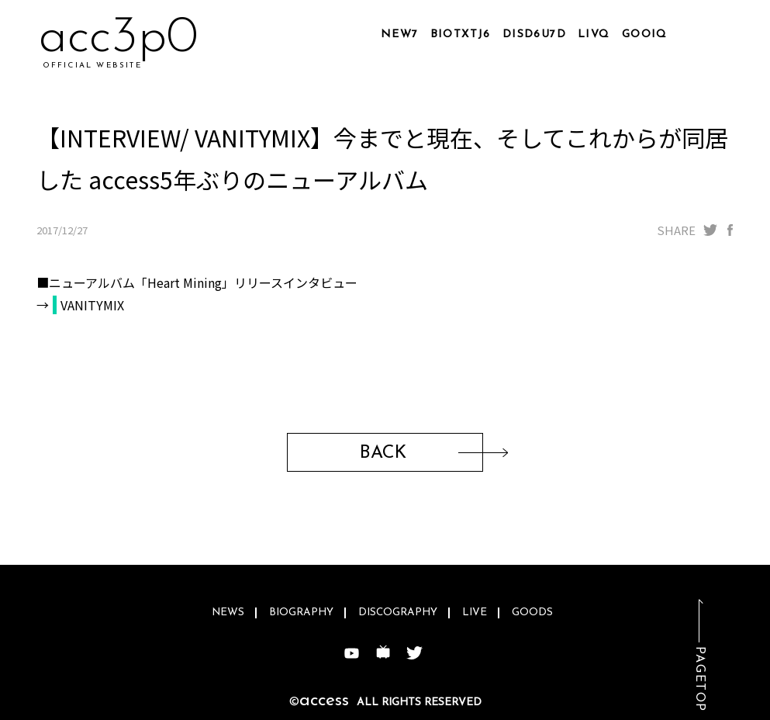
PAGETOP (699, 679)
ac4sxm (117, 38)
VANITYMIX (92, 305)
